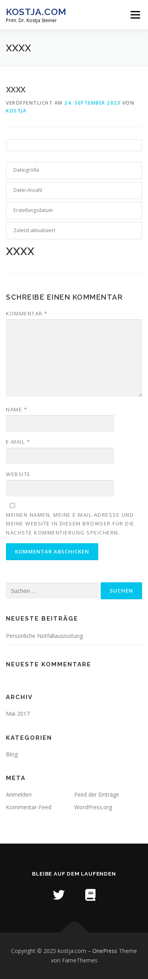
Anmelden (19, 794)
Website (18, 474)
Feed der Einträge (96, 794)
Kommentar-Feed (28, 807)
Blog (12, 754)
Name (16, 409)
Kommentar (27, 313)
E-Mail (18, 441)
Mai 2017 (18, 713)
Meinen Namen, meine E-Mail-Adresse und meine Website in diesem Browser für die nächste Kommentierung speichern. (70, 523)
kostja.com (36, 11)
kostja (16, 110)
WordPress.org (93, 807)
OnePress (104, 951)
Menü (134, 14)
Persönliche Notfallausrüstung (44, 636)
